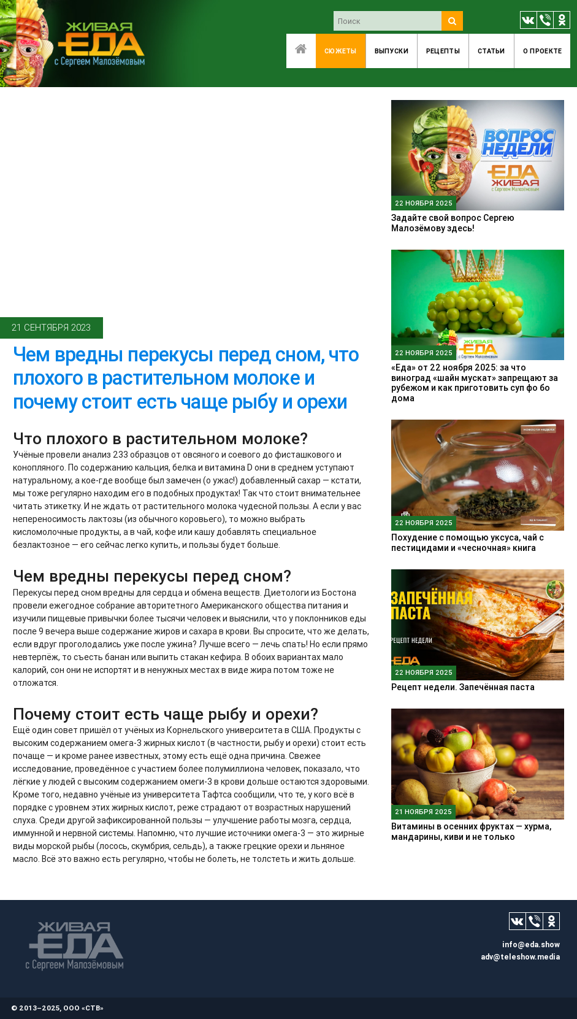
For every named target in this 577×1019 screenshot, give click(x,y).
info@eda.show (531, 944)
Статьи (491, 51)
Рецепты (443, 51)
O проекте (542, 51)
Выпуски (391, 51)
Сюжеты (340, 51)
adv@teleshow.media (520, 956)
